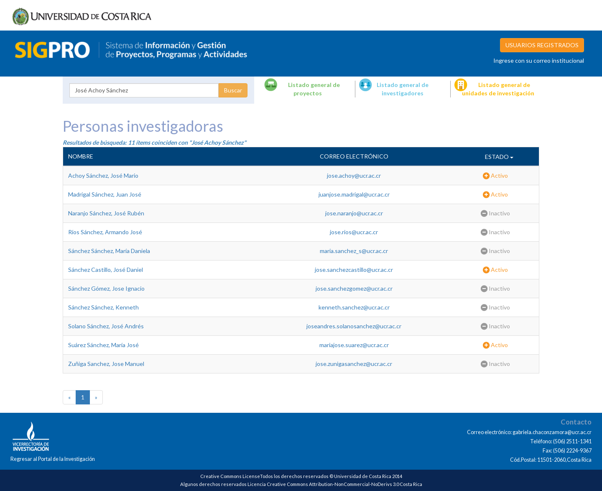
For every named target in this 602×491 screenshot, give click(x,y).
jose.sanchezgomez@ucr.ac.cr (354, 288)
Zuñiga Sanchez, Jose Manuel (106, 363)
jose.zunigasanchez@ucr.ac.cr (354, 363)
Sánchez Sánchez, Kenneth (103, 307)
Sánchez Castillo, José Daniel (105, 269)
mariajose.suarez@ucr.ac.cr (354, 344)
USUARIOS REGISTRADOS (542, 45)
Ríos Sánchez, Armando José (105, 231)
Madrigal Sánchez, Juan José (104, 194)
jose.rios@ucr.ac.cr (354, 231)
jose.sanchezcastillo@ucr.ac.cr (354, 269)
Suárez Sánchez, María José (103, 344)
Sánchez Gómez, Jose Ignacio (106, 288)
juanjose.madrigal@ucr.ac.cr (354, 194)
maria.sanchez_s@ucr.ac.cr (354, 250)
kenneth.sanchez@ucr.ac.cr (354, 307)
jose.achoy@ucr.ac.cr (354, 175)
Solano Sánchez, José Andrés (106, 326)
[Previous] (69, 397)
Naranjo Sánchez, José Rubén (106, 213)
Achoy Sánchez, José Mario (103, 175)
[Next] (96, 397)
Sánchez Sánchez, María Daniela (109, 250)
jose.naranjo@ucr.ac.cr (354, 213)
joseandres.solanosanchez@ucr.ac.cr (353, 326)
